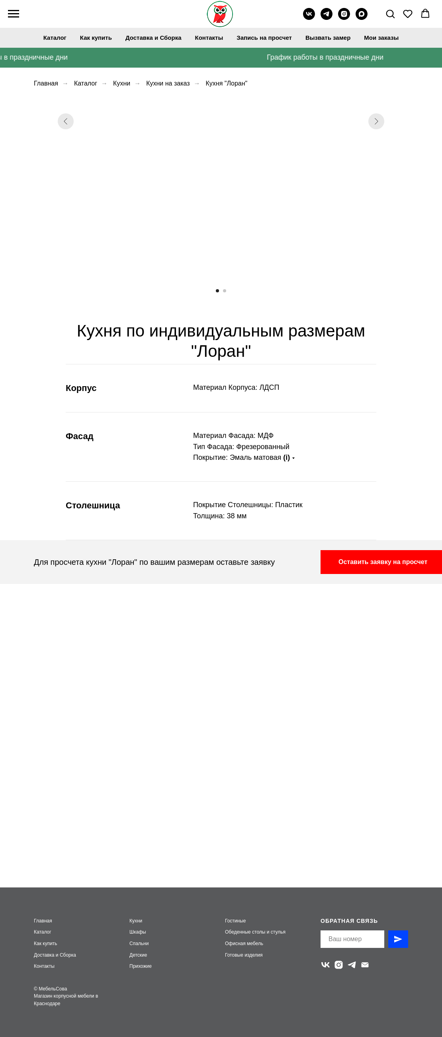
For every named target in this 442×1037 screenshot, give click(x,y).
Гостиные (235, 921)
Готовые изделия (244, 955)
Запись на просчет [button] (264, 37)
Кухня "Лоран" (227, 83)
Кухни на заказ (168, 83)
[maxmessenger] (362, 17)
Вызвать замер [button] (327, 37)
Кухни (121, 83)
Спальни (139, 943)
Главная (46, 83)
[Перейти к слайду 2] (224, 290)
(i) (286, 457)
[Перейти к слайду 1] (217, 290)
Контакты (209, 37)
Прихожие (140, 966)
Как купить (96, 37)
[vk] (309, 17)
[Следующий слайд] (376, 190)
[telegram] (326, 17)
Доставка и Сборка (153, 37)
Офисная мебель (244, 943)
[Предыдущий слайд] (66, 190)
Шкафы (137, 932)
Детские (138, 955)
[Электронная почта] (365, 965)
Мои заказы (381, 37)
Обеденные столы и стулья (255, 932)
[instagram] (344, 17)
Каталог (54, 37)
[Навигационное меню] (13, 14)
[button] (390, 13)
